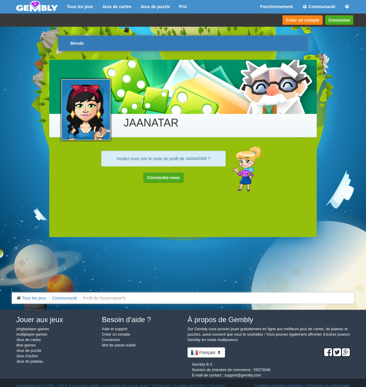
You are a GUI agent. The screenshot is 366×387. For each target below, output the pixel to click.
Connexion (339, 20)
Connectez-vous (163, 177)
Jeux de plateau (29, 361)
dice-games (26, 345)
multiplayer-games (31, 334)
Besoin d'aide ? (126, 319)
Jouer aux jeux (39, 319)
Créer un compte (302, 20)
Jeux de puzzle (155, 6)
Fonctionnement (276, 6)
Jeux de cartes (116, 6)
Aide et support (114, 329)
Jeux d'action (27, 356)
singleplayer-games (32, 329)
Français (206, 352)
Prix (183, 6)
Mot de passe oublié (119, 345)
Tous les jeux (80, 6)
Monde (77, 43)
